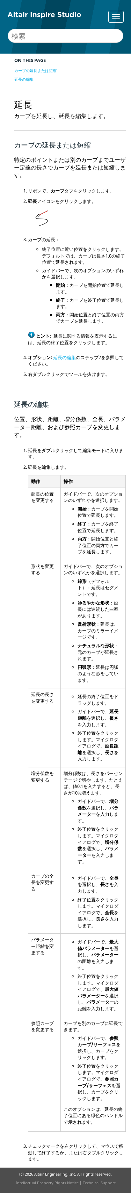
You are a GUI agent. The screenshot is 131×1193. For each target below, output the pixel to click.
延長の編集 (24, 79)
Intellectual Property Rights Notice (47, 1182)
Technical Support (99, 1182)
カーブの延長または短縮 (35, 70)
